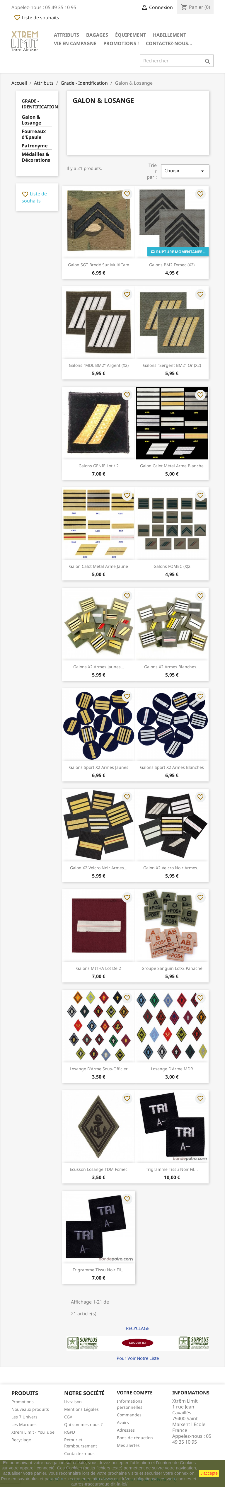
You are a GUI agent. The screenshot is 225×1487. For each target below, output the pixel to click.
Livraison (73, 1401)
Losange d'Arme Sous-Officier (99, 1069)
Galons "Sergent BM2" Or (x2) (172, 365)
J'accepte (209, 1473)
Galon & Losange (31, 120)
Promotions (22, 1401)
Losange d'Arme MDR (172, 1069)
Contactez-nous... (169, 43)
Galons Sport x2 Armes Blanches (172, 767)
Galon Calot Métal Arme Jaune (98, 566)
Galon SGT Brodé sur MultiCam (98, 265)
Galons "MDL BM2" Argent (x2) (99, 365)
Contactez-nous (79, 1453)
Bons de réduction (135, 1437)
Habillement (169, 35)
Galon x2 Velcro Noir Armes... (98, 868)
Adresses (126, 1430)
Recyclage (21, 1439)
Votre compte (135, 1392)
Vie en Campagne (75, 43)
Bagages (97, 35)
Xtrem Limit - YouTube (32, 1432)
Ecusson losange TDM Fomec (98, 1169)
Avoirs (123, 1422)
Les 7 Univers (24, 1417)
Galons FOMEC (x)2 (172, 566)
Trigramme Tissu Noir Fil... (172, 1169)
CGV (68, 1417)
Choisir (185, 171)
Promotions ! (121, 43)
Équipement (130, 35)
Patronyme (35, 146)
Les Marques (24, 1424)
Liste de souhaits (36, 17)
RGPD (69, 1432)
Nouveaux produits (30, 1409)
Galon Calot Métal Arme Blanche (172, 466)
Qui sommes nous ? (83, 1424)
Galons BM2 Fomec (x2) (172, 265)
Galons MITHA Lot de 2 (98, 968)
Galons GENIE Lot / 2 (99, 466)
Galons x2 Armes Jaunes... (98, 667)
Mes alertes (128, 1445)
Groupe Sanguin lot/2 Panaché (172, 968)
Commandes (129, 1415)
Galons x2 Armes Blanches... (172, 667)
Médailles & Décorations (36, 157)
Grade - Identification (40, 104)
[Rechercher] (177, 60)
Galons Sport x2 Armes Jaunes (98, 767)
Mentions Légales (81, 1409)
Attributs (66, 35)
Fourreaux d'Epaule (34, 134)
